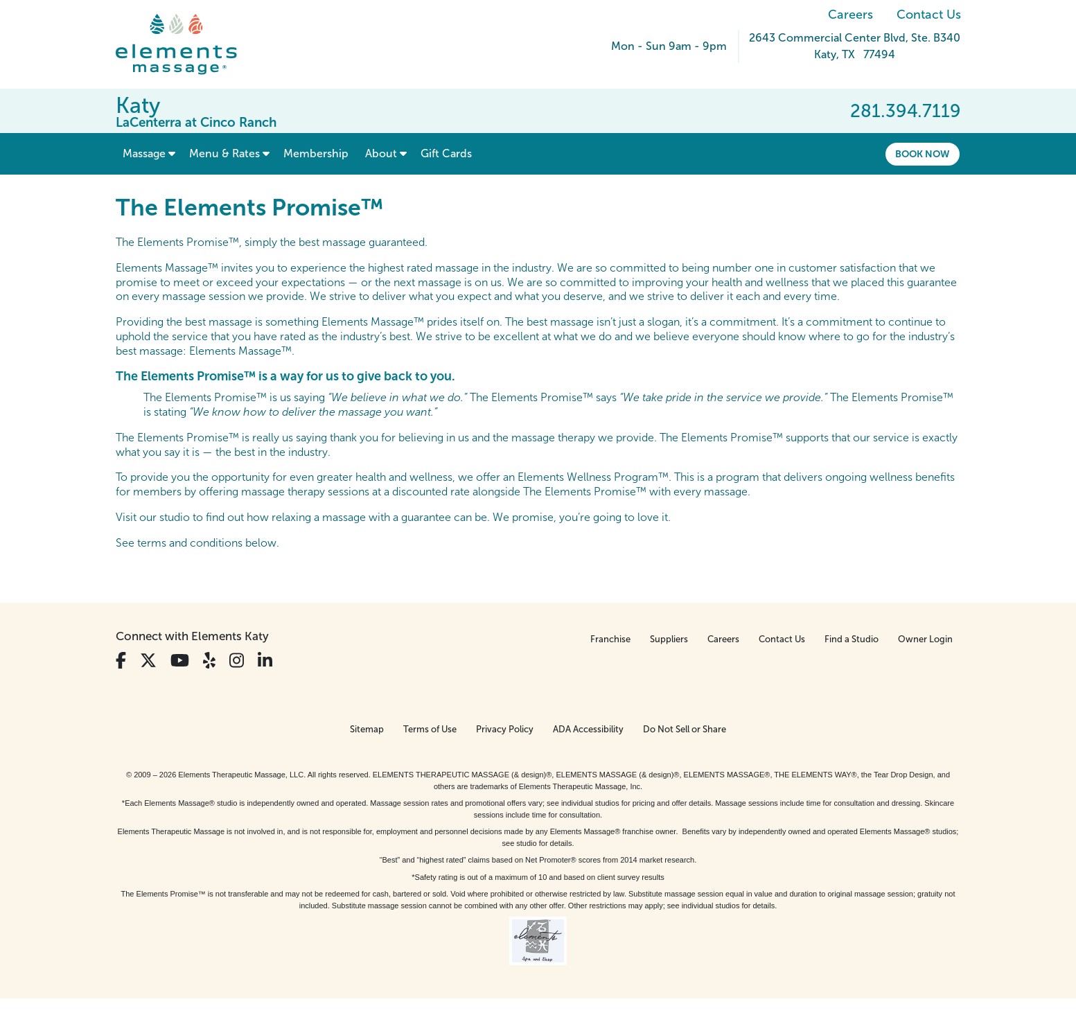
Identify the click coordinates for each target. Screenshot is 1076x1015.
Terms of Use (430, 729)
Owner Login (925, 639)
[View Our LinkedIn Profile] (265, 660)
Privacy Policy (504, 729)
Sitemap (367, 729)
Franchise (610, 639)
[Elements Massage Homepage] (187, 44)
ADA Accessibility (588, 729)
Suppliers (669, 639)
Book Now (922, 153)
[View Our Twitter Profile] (148, 660)
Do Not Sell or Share (684, 729)
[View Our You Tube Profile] (180, 660)
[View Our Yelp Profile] (209, 660)
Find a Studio (851, 639)
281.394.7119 (905, 111)
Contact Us (929, 14)
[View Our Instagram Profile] (236, 660)
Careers (850, 14)
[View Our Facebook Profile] (121, 660)
